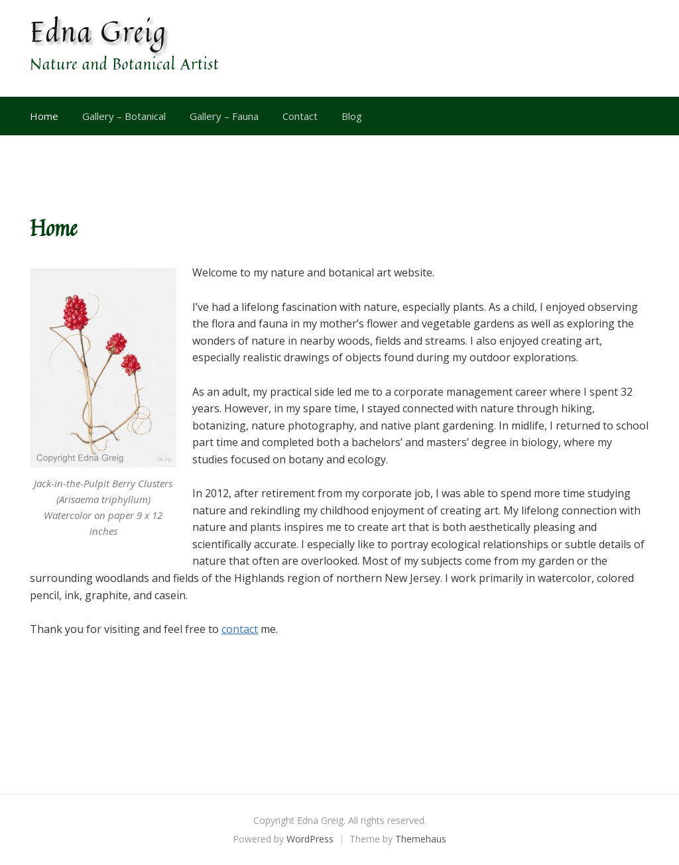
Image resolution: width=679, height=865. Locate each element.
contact (239, 629)
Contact (300, 116)
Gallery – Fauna (224, 116)
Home (44, 116)
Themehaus (420, 839)
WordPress (310, 839)
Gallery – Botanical (124, 116)
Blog (351, 116)
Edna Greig (98, 31)
